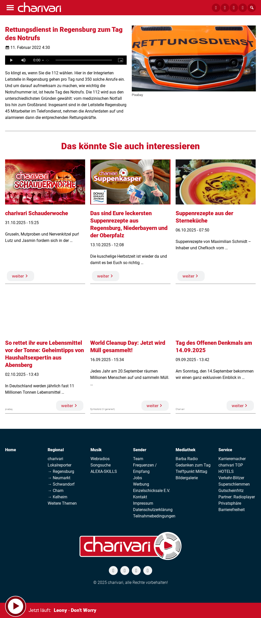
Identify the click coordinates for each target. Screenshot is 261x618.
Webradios (100, 458)
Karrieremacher (232, 458)
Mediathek (185, 449)
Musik (96, 449)
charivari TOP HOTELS (230, 468)
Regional (56, 449)
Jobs (137, 477)
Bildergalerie (187, 477)
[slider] (84, 60)
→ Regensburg (61, 471)
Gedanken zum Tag (193, 465)
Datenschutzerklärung (153, 509)
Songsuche (100, 465)
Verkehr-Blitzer (231, 477)
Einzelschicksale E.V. (151, 490)
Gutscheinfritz (231, 490)
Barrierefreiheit (231, 509)
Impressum (143, 503)
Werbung (141, 484)
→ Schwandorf (61, 484)
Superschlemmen (234, 484)
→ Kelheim (57, 497)
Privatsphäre (229, 503)
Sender (139, 449)
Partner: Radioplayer (236, 497)
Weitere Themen (62, 503)
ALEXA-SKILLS (103, 471)
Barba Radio (187, 458)
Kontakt (140, 497)
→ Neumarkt (59, 477)
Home (10, 449)
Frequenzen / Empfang (145, 468)
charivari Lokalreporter (59, 462)
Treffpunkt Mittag (191, 471)
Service (225, 449)
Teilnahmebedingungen (154, 516)
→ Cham (55, 490)
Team (138, 458)
